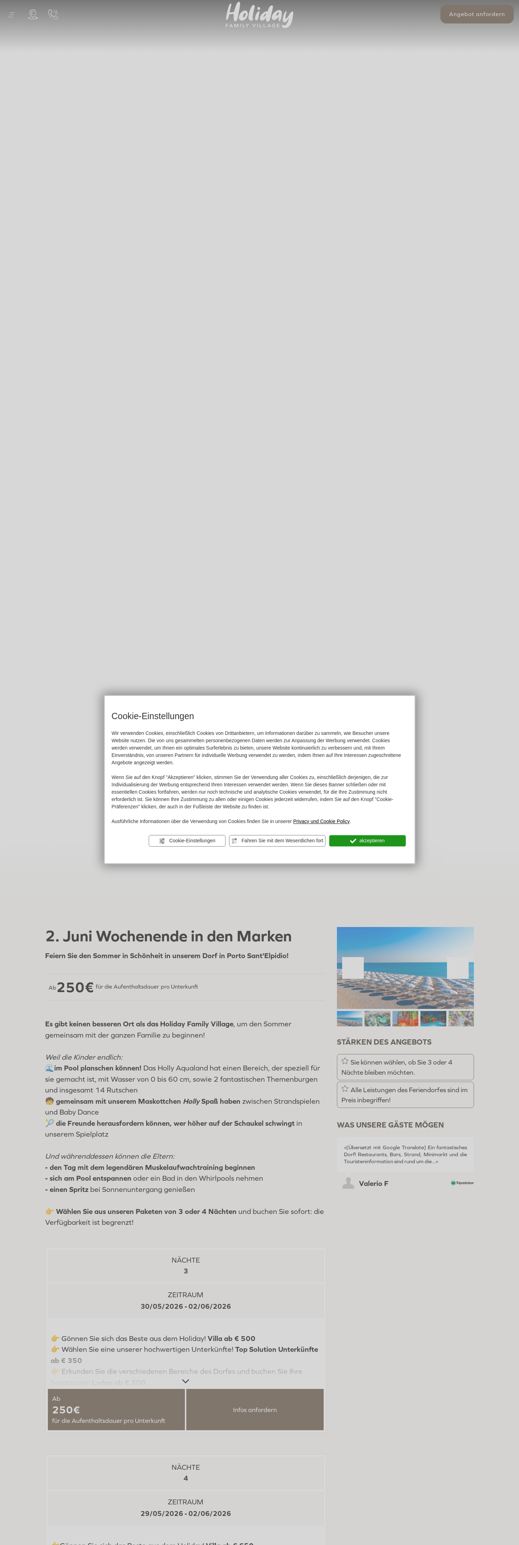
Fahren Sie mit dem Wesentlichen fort (277, 841)
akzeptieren (367, 841)
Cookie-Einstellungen (187, 841)
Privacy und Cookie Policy (321, 821)
